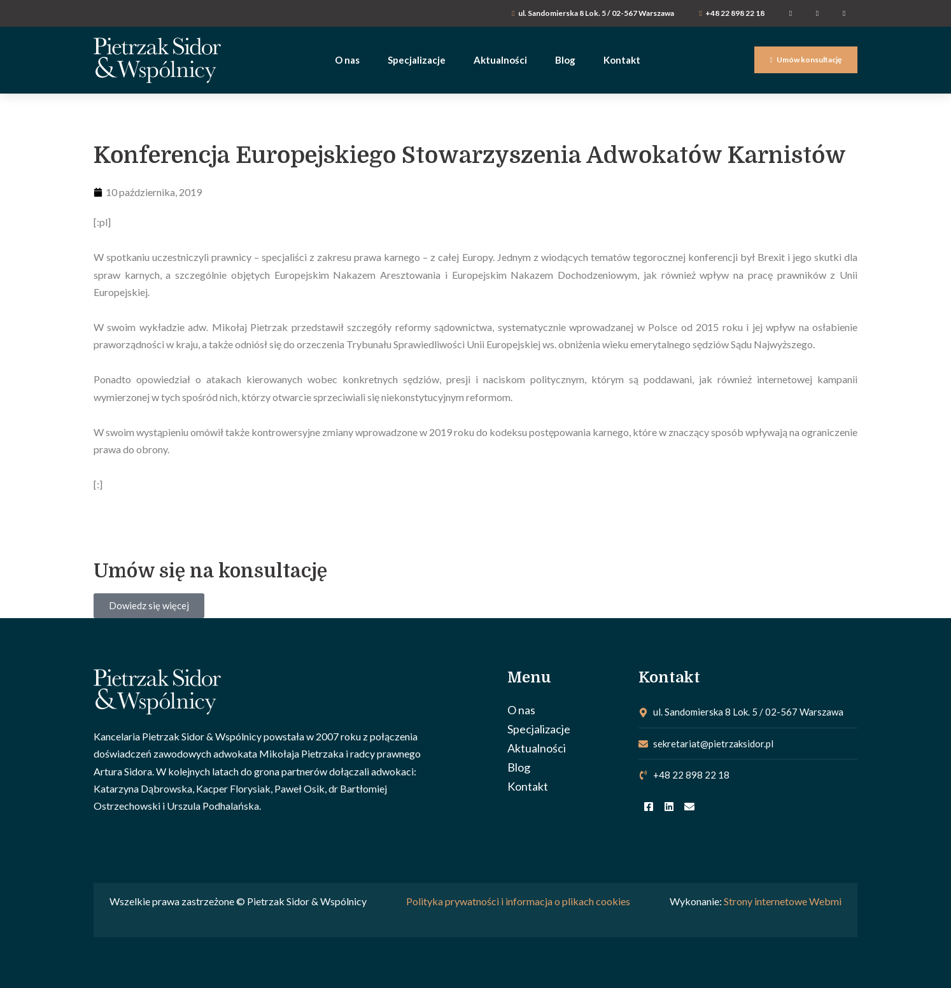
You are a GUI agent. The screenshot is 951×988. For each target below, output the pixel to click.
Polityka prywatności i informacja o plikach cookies (518, 901)
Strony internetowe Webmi (783, 901)
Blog (518, 767)
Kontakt (527, 786)
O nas (521, 709)
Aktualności (536, 748)
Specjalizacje (538, 729)
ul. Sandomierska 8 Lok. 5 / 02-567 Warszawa (596, 13)
